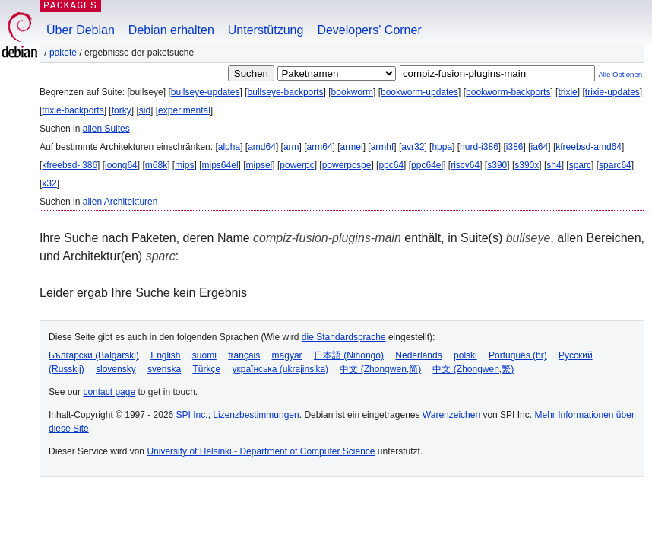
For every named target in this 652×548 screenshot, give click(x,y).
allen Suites (106, 128)
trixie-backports (72, 110)
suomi (204, 355)
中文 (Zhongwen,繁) (473, 369)
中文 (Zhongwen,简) (380, 369)
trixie (567, 92)
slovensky (116, 369)
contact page (109, 392)
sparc (580, 165)
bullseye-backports (286, 92)
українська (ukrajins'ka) (280, 369)
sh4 (553, 165)
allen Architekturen (120, 201)
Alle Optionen (620, 74)
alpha (229, 147)
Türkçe (206, 369)
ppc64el (427, 165)
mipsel (259, 165)
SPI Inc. (192, 414)
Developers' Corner (369, 30)
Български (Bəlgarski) (94, 355)
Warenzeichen (451, 414)
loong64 (121, 165)
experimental (184, 110)
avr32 (412, 147)
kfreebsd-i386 (69, 165)
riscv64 (465, 165)
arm (291, 147)
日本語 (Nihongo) (349, 355)
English (165, 355)
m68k (156, 165)
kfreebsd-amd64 (588, 147)
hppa (442, 147)
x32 (49, 183)
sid (144, 110)
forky (121, 110)
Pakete (63, 52)
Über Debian (80, 30)
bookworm (352, 92)
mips (184, 165)
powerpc (297, 165)
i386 (515, 147)
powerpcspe (347, 165)
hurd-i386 (479, 147)
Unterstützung (266, 30)
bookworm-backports (508, 92)
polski (465, 355)
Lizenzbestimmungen (256, 414)
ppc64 (391, 165)
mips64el (220, 165)
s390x (526, 165)
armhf (382, 147)
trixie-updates (612, 92)
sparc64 (615, 165)
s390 (497, 165)
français (244, 355)
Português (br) (518, 355)
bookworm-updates (419, 92)
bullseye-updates (205, 92)
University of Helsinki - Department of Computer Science (261, 451)
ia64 (540, 147)
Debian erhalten (171, 30)
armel (351, 147)
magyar (287, 355)
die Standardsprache (344, 337)
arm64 (320, 147)
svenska (164, 369)
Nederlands (418, 355)
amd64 (262, 147)
